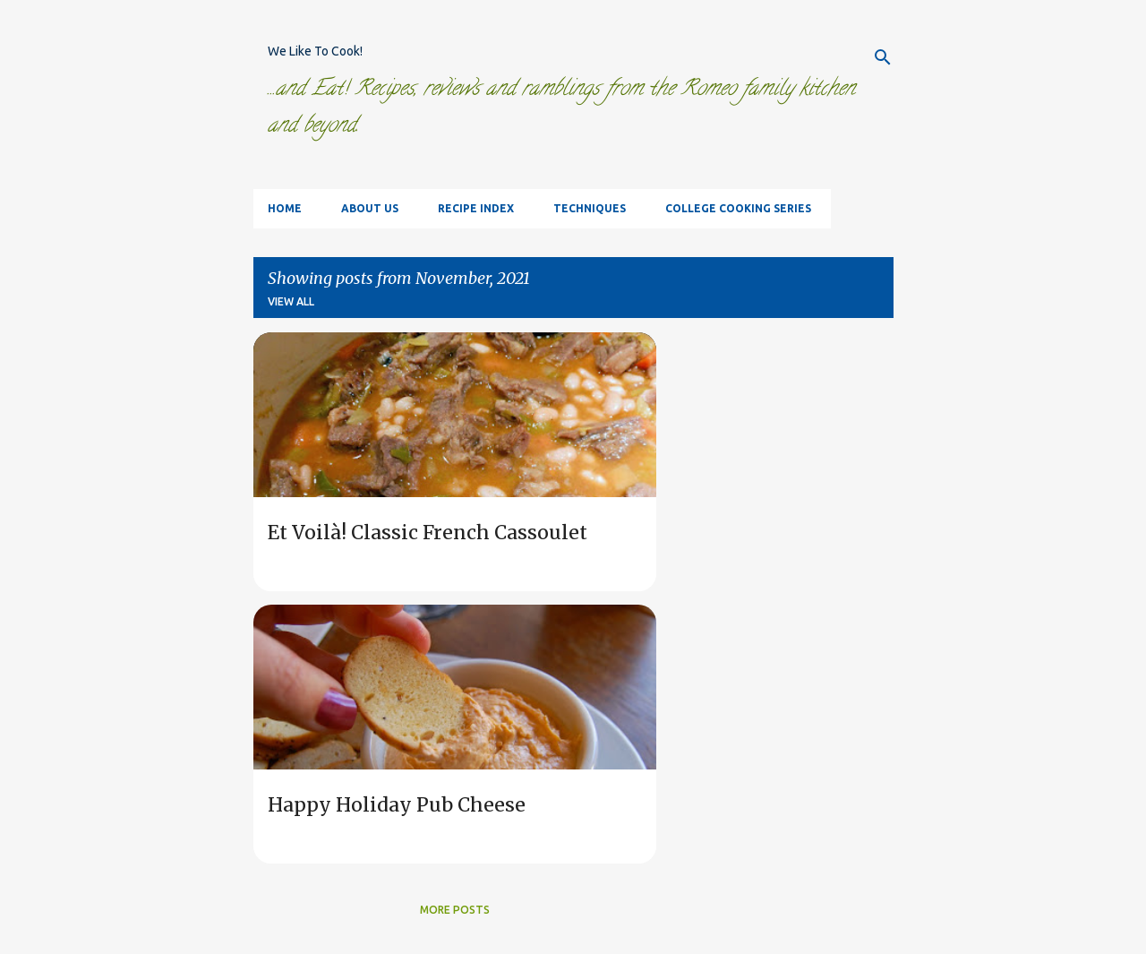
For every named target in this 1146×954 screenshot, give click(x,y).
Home (285, 208)
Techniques (589, 208)
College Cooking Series (738, 208)
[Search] (883, 57)
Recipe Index (476, 208)
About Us (369, 208)
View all (291, 301)
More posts (455, 909)
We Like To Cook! (315, 51)
